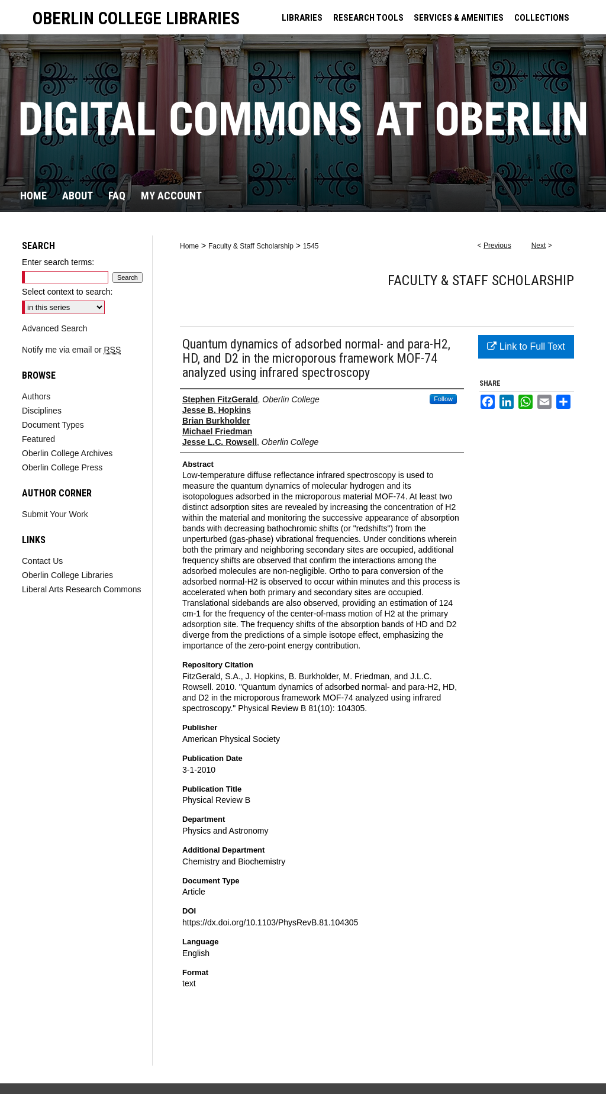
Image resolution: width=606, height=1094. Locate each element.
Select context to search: (67, 291)
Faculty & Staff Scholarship (251, 246)
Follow (443, 398)
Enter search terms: (58, 262)
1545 (311, 246)
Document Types (53, 425)
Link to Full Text (526, 346)
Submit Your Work (55, 514)
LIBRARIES (302, 17)
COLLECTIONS (541, 17)
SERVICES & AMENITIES (459, 17)
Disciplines (42, 410)
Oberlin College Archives (67, 453)
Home (189, 246)
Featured (38, 439)
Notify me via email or (71, 349)
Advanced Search (55, 328)
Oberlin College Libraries (67, 575)
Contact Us (42, 561)
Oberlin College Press (62, 467)
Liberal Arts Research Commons (81, 589)
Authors (36, 396)
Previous (497, 245)
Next (538, 245)
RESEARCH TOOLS (368, 17)
